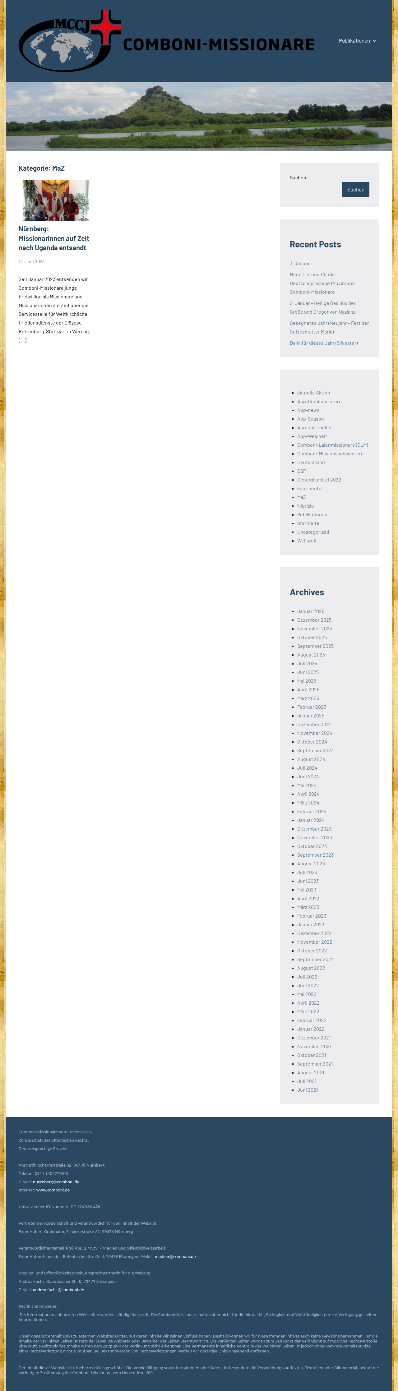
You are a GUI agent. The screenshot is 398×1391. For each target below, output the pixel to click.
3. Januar (300, 263)
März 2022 (308, 1011)
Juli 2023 (307, 872)
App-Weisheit (312, 436)
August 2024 (311, 759)
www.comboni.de (53, 1190)
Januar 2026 (310, 611)
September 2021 (315, 1063)
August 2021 (310, 1072)
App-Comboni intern (319, 401)
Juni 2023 (308, 881)
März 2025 (308, 698)
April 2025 (308, 689)
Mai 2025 (306, 681)
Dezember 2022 (314, 933)
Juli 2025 (307, 663)
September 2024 (315, 750)
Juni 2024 (308, 776)
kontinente (309, 488)
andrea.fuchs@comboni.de (58, 1289)
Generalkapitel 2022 (319, 479)
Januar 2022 (311, 1029)
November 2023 (314, 837)
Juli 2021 (307, 1081)
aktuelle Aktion (313, 392)
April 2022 (308, 1003)
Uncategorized (313, 532)
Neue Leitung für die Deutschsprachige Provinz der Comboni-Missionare (322, 283)
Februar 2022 (311, 1020)
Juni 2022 (308, 985)
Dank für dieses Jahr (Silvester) (324, 343)
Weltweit (307, 540)
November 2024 (314, 733)
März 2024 (308, 802)
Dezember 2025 (314, 620)
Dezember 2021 (314, 1037)
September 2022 (315, 959)
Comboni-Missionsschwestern (330, 453)
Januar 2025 (310, 715)
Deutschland (311, 462)
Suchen (298, 177)
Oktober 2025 (312, 637)
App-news (308, 410)
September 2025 (315, 646)
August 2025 (311, 654)
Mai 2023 (306, 889)
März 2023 (308, 907)
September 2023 (315, 855)
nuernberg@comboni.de (56, 1182)
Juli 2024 (307, 768)
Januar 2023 (310, 924)
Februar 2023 (311, 916)
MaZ (301, 497)
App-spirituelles (315, 427)
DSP (301, 471)
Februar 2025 (311, 707)
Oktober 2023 (312, 846)
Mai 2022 (307, 994)
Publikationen (356, 40)
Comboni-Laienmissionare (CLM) (332, 445)
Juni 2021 (307, 1090)
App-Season (310, 418)
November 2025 (314, 628)
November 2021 (314, 1046)
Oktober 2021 (311, 1055)
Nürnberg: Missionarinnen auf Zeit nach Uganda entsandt (54, 238)
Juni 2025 (308, 672)
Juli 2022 (307, 976)
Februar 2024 (311, 811)
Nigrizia (305, 506)
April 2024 (308, 794)
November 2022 (314, 942)
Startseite (308, 523)
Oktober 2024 (312, 741)
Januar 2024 (311, 820)
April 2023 (308, 898)
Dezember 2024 (314, 724)
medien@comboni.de (175, 1256)
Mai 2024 (307, 785)
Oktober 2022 (312, 950)
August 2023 (311, 863)
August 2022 (311, 968)
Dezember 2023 (314, 828)
